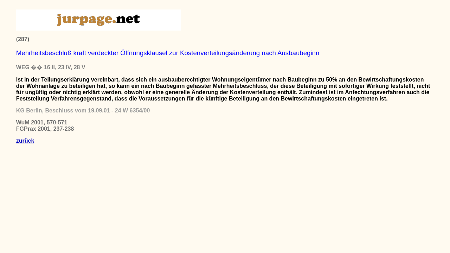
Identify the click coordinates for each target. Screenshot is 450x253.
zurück (25, 141)
